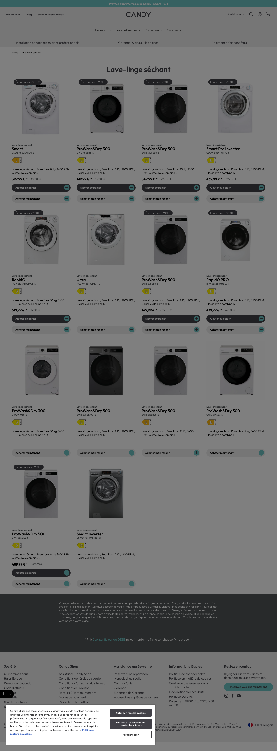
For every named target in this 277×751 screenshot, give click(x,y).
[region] (80, 725)
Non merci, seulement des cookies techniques (131, 723)
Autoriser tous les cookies (130, 712)
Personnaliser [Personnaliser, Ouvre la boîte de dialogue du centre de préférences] (131, 734)
